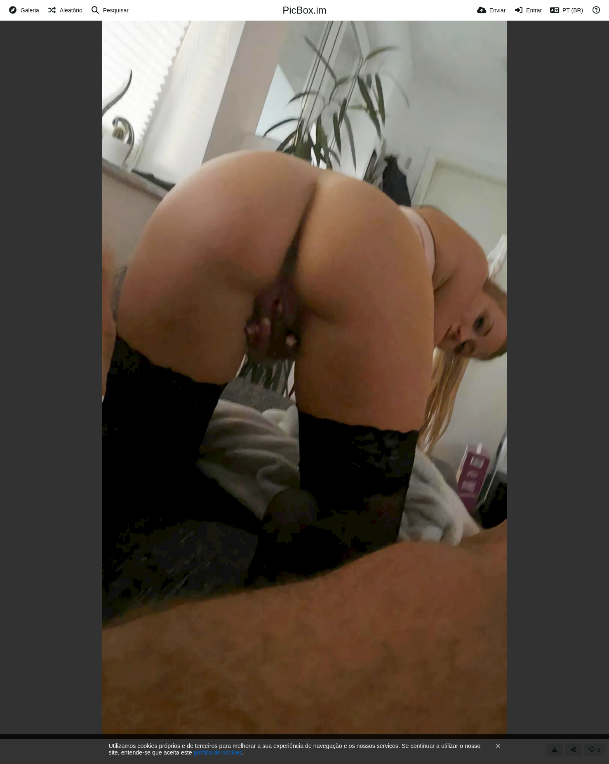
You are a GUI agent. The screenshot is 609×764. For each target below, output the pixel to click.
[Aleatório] (64, 10)
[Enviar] (491, 10)
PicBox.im (304, 10)
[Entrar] (528, 10)
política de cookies (218, 752)
